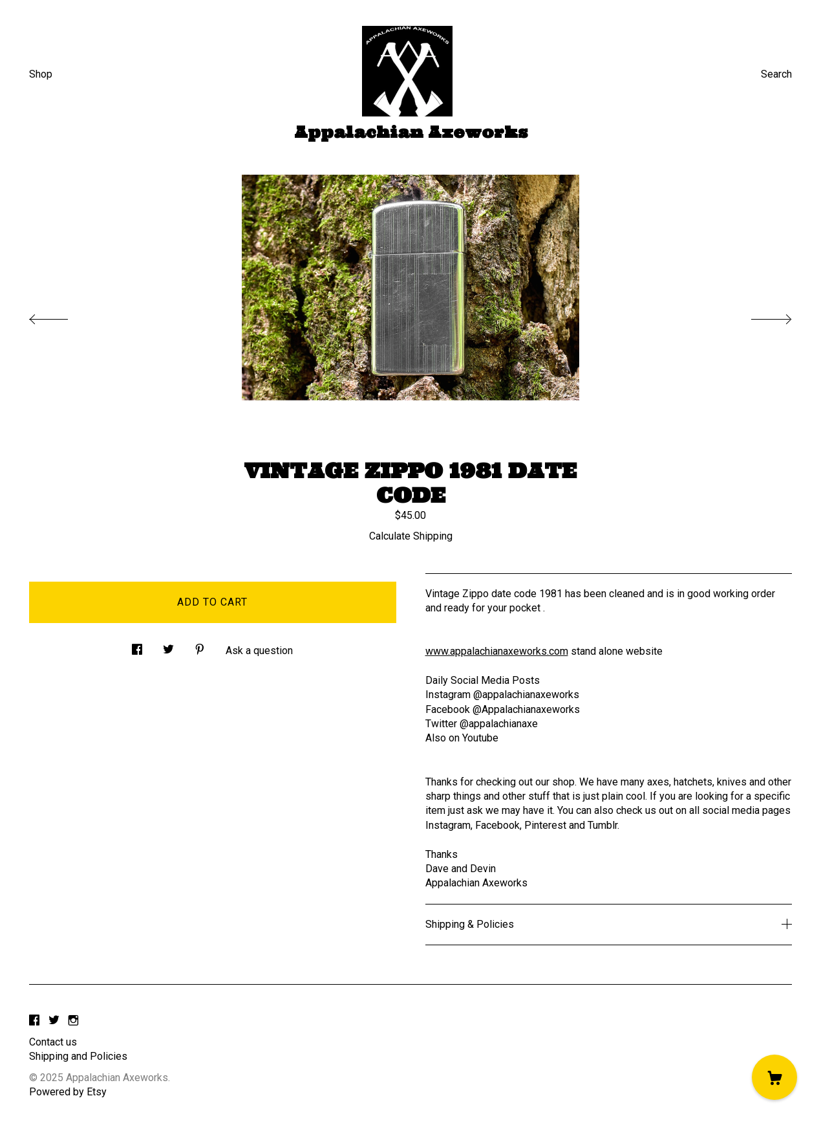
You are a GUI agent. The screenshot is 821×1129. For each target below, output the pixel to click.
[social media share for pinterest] (200, 646)
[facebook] (34, 1020)
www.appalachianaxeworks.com (496, 651)
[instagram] (73, 1020)
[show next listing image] (759, 315)
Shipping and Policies (78, 1056)
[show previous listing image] (61, 315)
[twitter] (53, 1020)
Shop (40, 74)
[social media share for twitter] (168, 646)
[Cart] (774, 1077)
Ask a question (259, 650)
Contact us (53, 1042)
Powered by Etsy (68, 1092)
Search (776, 74)
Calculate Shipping (411, 536)
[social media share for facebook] (137, 646)
